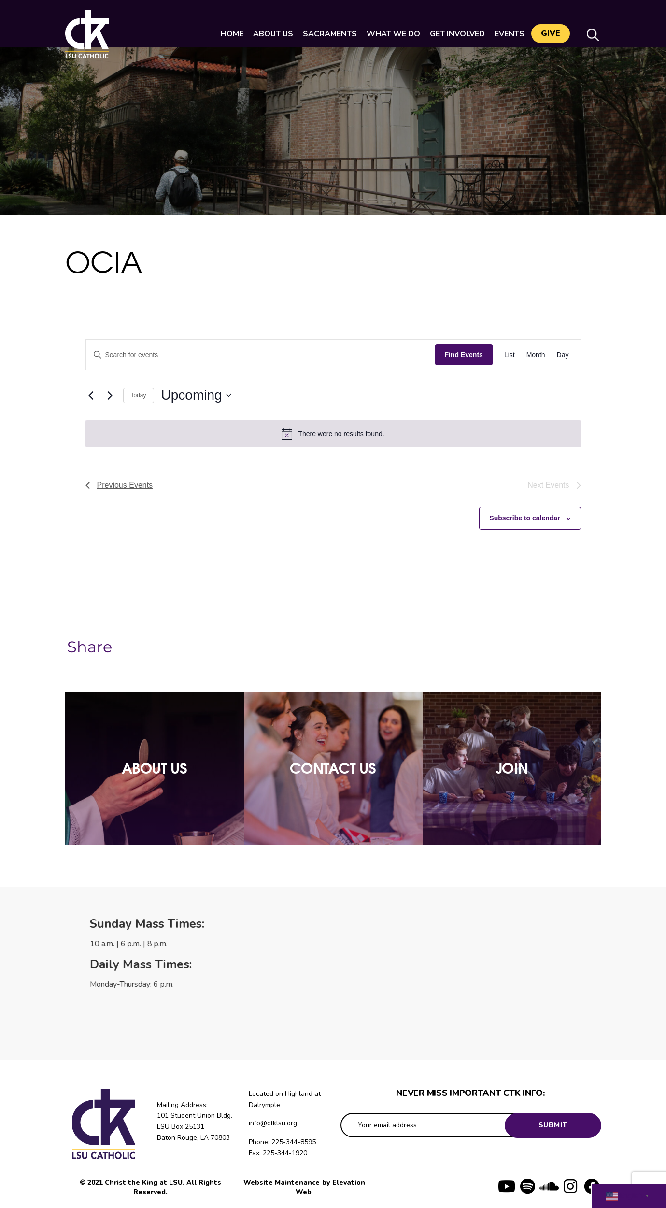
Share (89, 647)
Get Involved (454, 34)
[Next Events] (110, 395)
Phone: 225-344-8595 (282, 1142)
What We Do (390, 34)
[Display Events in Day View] (563, 355)
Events (507, 34)
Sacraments (327, 34)
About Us (270, 34)
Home (229, 34)
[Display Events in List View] (509, 355)
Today (138, 395)
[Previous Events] (91, 395)
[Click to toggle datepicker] (196, 395)
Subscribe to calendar (524, 518)
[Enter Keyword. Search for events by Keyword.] (260, 355)
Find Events (464, 355)
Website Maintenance (282, 1182)
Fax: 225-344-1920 (278, 1153)
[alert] (333, 433)
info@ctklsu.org (273, 1123)
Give (550, 34)
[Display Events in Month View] (535, 355)
